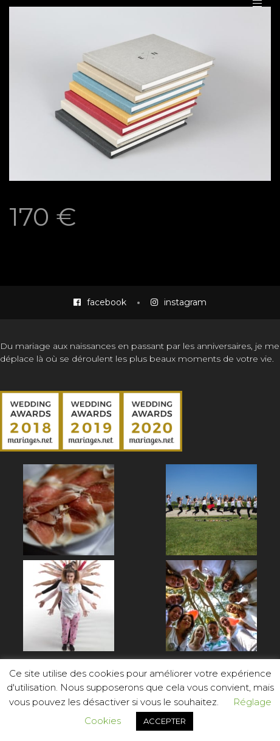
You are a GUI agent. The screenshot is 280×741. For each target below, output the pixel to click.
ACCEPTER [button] (164, 721)
